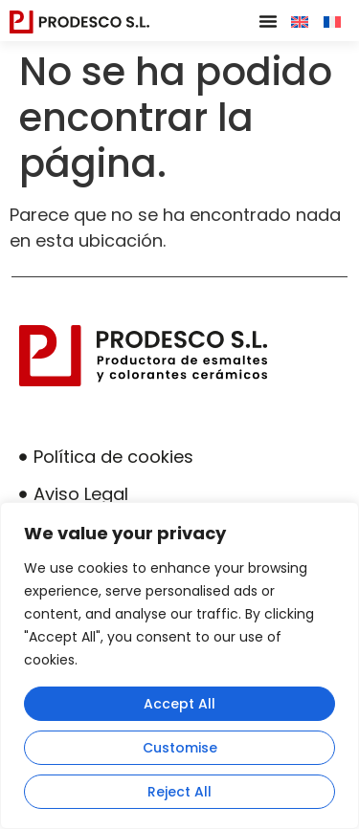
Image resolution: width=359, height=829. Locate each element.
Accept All (179, 703)
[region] (179, 665)
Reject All (179, 791)
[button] (268, 21)
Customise (180, 747)
